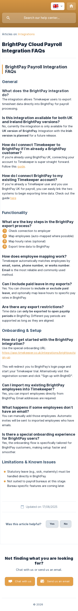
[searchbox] (39, 18)
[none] (57, 6)
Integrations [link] (26, 34)
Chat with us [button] (23, 581)
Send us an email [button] (58, 581)
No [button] (65, 523)
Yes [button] (52, 523)
